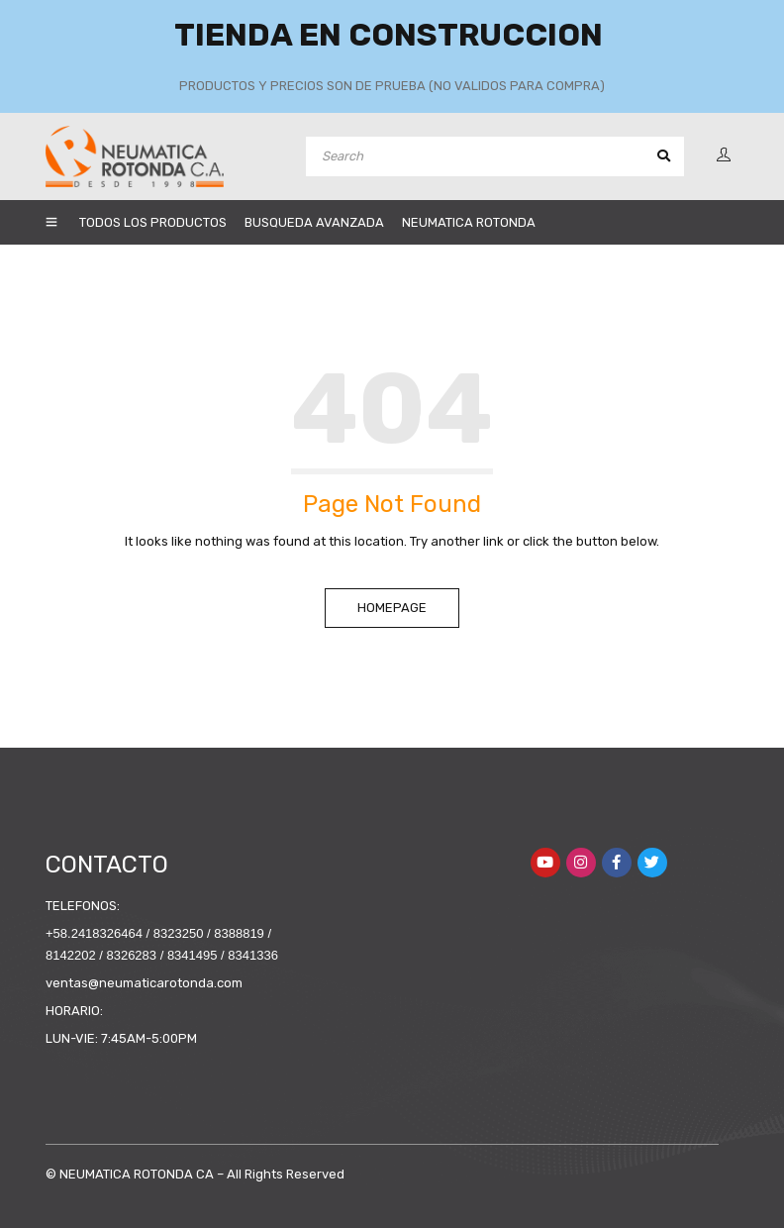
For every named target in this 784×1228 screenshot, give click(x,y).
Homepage (392, 607)
